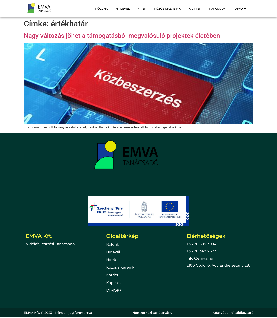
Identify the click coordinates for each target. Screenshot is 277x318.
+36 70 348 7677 (201, 251)
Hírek (144, 8)
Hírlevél (126, 8)
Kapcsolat (219, 8)
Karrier (196, 8)
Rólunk (106, 8)
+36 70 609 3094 (201, 244)
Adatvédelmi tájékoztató (233, 313)
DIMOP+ (241, 8)
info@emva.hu (200, 258)
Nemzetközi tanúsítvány (152, 313)
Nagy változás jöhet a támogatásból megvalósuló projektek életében (122, 35)
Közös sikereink (170, 8)
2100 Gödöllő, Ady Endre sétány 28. (218, 265)
